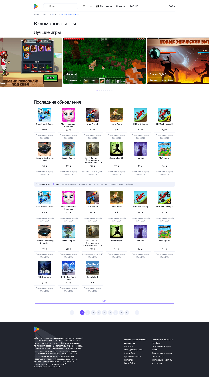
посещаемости (100, 189)
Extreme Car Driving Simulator (44, 161)
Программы (106, 6)
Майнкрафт (164, 159)
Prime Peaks (116, 124)
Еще (104, 312)
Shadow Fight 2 (116, 159)
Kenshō (140, 159)
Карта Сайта (129, 375)
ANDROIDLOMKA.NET (42, 15)
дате (57, 189)
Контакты (128, 371)
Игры (89, 6)
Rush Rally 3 (92, 288)
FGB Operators (44, 288)
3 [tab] (101, 90)
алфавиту (130, 189)
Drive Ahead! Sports (44, 126)
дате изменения (69, 189)
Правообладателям (132, 368)
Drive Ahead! (92, 124)
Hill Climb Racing (140, 124)
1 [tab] (97, 90)
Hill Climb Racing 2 (164, 124)
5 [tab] (105, 90)
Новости (121, 6)
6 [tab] (107, 90)
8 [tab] (111, 90)
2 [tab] (99, 90)
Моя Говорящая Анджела (68, 126)
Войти (172, 6)
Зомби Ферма (68, 159)
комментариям (116, 189)
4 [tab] (103, 90)
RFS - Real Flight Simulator (68, 289)
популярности (85, 189)
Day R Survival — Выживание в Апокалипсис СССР (92, 163)
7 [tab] (109, 90)
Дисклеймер (129, 365)
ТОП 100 (135, 6)
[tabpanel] (104, 61)
